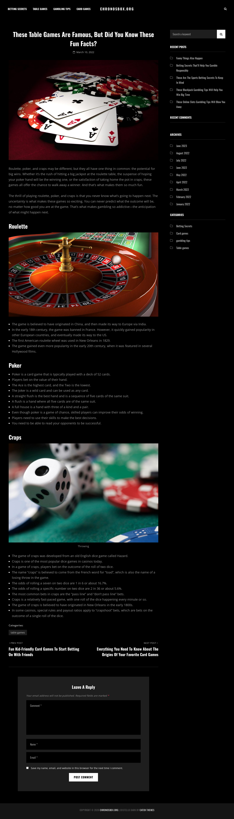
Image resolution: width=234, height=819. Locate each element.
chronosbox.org (117, 8)
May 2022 (181, 175)
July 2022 (181, 160)
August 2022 (182, 153)
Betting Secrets (17, 9)
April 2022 (181, 182)
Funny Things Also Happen (189, 58)
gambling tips (183, 240)
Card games (84, 9)
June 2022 (181, 167)
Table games (40, 9)
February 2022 (183, 197)
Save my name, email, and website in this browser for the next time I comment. (77, 768)
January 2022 (183, 204)
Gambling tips (62, 9)
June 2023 (181, 146)
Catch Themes (147, 810)
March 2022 (182, 189)
